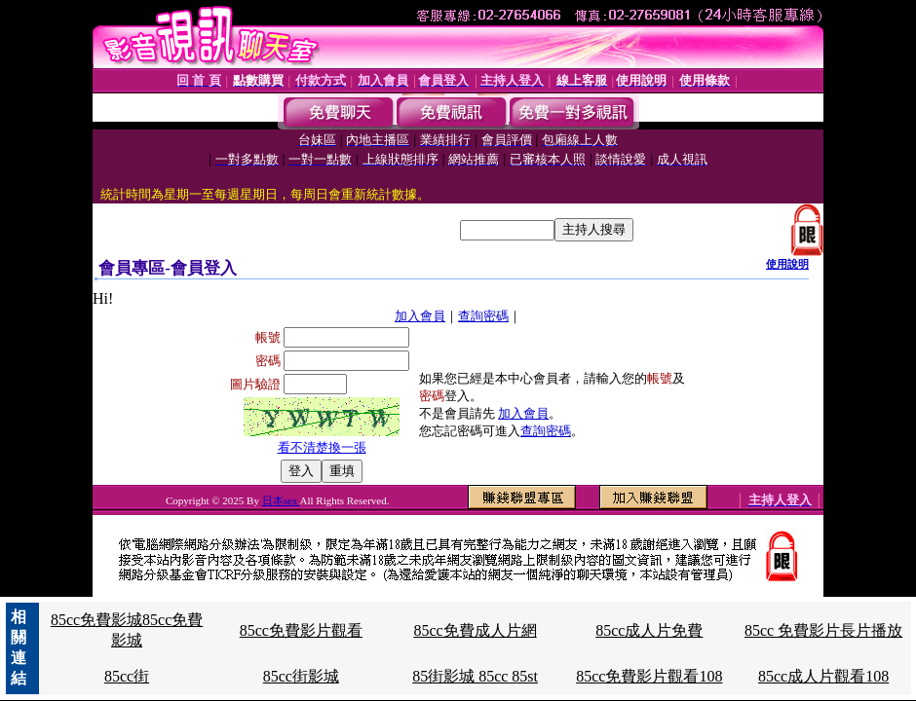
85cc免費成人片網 (474, 630)
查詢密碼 (483, 316)
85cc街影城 (301, 676)
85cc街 (126, 676)
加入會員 (420, 316)
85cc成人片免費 (649, 630)
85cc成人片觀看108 (823, 676)
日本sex (281, 500)
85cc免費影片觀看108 (649, 676)
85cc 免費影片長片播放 (823, 630)
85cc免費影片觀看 (301, 630)
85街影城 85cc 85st (475, 676)
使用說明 (787, 264)
